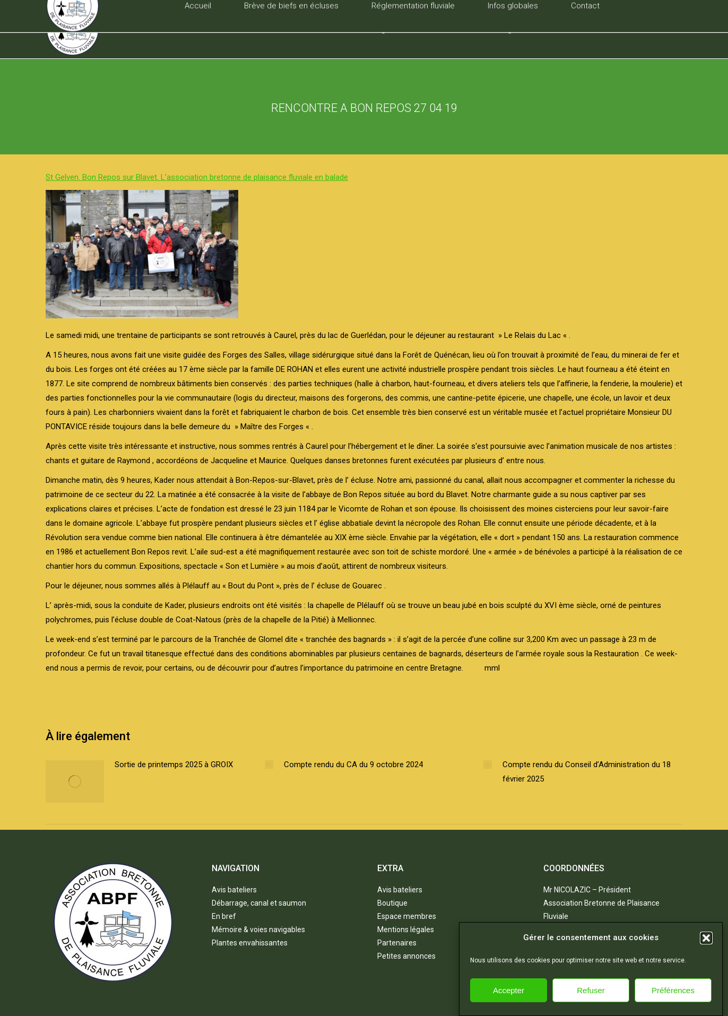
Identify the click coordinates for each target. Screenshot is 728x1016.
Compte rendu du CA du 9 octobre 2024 (353, 764)
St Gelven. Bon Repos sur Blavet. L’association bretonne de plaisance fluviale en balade (197, 177)
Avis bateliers (234, 889)
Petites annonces (406, 956)
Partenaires (397, 943)
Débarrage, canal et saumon (259, 903)
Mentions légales (405, 929)
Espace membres (406, 916)
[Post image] (75, 781)
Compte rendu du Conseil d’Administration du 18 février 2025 (586, 772)
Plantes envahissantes (250, 943)
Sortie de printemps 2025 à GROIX (174, 764)
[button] (706, 952)
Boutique (392, 903)
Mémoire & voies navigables (258, 929)
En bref (224, 916)
